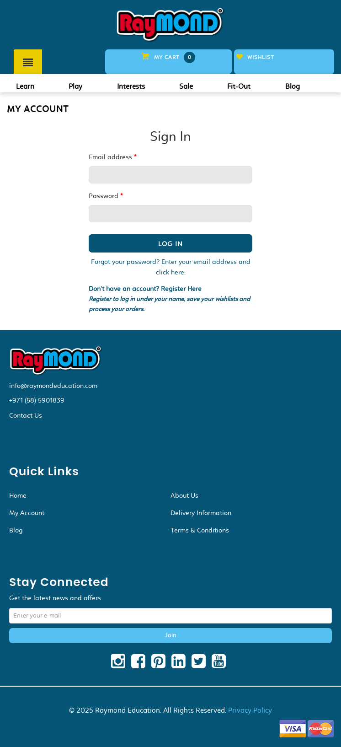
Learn (25, 86)
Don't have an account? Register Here (145, 289)
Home (18, 495)
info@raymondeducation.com (53, 386)
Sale (186, 86)
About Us (184, 495)
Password (106, 196)
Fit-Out (238, 86)
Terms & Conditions (199, 530)
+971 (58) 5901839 (36, 400)
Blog (292, 86)
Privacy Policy (250, 710)
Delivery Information (200, 513)
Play (75, 86)
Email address (112, 157)
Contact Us (25, 415)
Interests (131, 86)
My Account (26, 513)
